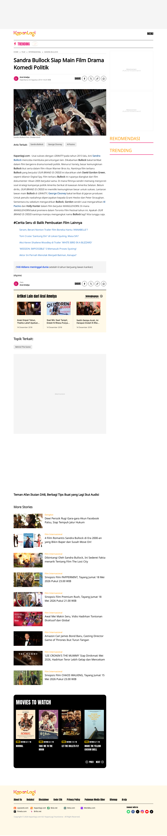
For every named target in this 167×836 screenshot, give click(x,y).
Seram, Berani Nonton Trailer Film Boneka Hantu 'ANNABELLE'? (53, 229)
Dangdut (49, 515)
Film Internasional (53, 534)
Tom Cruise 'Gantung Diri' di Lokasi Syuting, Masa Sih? (49, 236)
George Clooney (55, 144)
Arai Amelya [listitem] (25, 77)
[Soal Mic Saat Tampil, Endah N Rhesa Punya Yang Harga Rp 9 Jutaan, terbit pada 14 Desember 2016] (58, 315)
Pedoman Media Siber (95, 799)
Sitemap (113, 799)
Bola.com (69, 808)
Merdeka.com (88, 808)
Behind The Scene (23, 347)
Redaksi (30, 799)
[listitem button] (97, 78)
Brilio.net (35, 811)
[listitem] (35, 44)
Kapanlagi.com (38, 808)
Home (16, 52)
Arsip (124, 799)
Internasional (35, 52)
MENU (150, 34)
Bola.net (52, 808)
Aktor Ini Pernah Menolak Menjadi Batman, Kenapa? (47, 255)
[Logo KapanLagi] (24, 33)
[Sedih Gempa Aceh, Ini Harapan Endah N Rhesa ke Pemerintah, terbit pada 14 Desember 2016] (88, 315)
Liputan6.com (21, 808)
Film (23, 52)
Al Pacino (71, 144)
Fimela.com (20, 811)
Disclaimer (44, 799)
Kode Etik (58, 799)
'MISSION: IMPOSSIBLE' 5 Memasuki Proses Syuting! (47, 248)
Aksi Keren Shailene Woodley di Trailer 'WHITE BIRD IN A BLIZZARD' (55, 242)
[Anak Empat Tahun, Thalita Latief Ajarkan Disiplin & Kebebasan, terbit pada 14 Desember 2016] (29, 315)
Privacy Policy (73, 799)
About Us (18, 799)
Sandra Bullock (51, 52)
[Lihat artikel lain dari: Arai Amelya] (94, 296)
